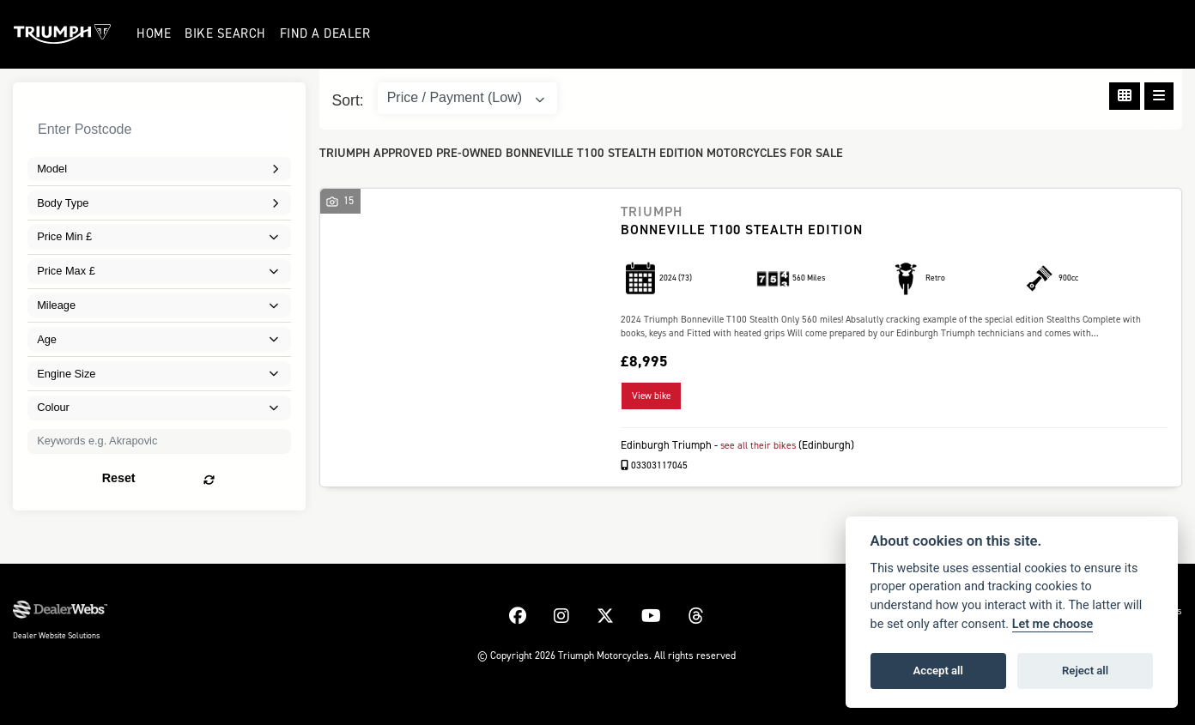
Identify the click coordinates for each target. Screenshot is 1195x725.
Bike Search (226, 33)
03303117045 (654, 464)
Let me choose (1053, 624)
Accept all (938, 670)
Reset (208, 475)
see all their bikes (760, 445)
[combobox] (159, 169)
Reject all (1085, 670)
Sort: (348, 100)
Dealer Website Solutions (56, 635)
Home (154, 33)
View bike (651, 396)
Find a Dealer (326, 33)
